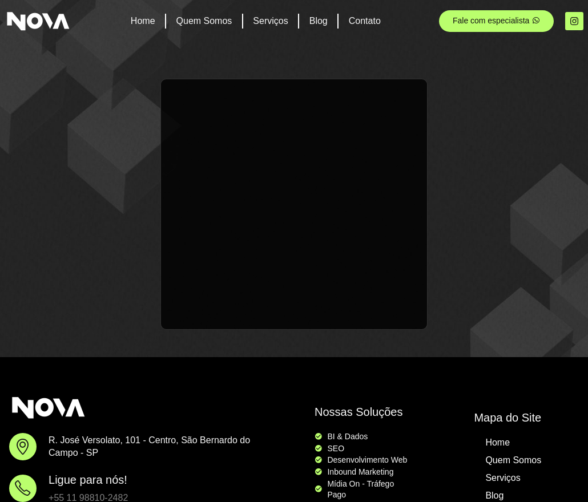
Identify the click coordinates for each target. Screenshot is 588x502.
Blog (318, 21)
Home (143, 21)
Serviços (270, 21)
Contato (365, 21)
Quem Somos (204, 21)
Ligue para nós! (88, 479)
